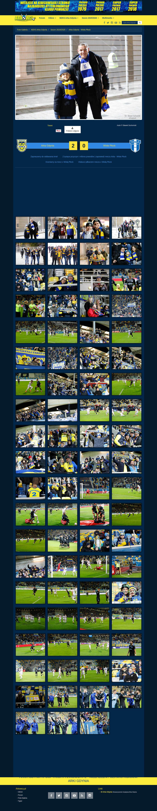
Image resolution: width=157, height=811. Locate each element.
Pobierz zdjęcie (72, 129)
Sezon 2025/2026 (90, 18)
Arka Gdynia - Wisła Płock (80, 30)
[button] (140, 22)
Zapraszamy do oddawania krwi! (44, 156)
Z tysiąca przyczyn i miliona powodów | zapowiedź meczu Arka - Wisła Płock (94, 156)
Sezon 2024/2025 (57, 30)
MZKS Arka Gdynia (69, 18)
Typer (20, 801)
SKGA (20, 792)
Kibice (52, 18)
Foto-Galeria (22, 30)
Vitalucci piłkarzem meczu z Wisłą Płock (95, 162)
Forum (42, 18)
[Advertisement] (78, 193)
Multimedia (108, 18)
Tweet (50, 125)
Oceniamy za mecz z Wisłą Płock (59, 162)
